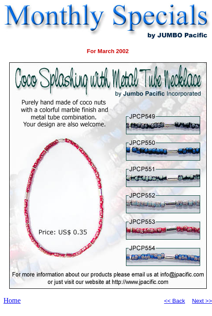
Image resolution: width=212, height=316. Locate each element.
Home (12, 300)
